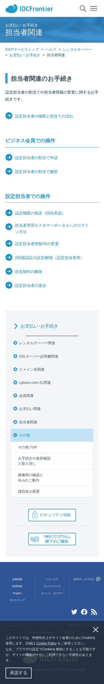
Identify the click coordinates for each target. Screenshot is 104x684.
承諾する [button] (18, 672)
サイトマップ (17, 600)
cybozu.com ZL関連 (35, 382)
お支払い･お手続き (24, 55)
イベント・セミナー (52, 593)
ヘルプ (50, 49)
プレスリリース (52, 586)
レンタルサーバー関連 (37, 343)
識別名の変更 (29, 491)
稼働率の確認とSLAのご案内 (30, 477)
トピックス (52, 579)
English (17, 593)
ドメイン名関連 (31, 369)
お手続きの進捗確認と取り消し (34, 461)
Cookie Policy (46, 643)
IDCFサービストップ (22, 49)
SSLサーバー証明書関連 (39, 356)
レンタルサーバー (77, 49)
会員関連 (26, 396)
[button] (13, 661)
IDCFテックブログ (86, 579)
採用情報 (17, 586)
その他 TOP (27, 447)
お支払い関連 (30, 409)
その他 (24, 435)
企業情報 (17, 579)
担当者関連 (28, 422)
